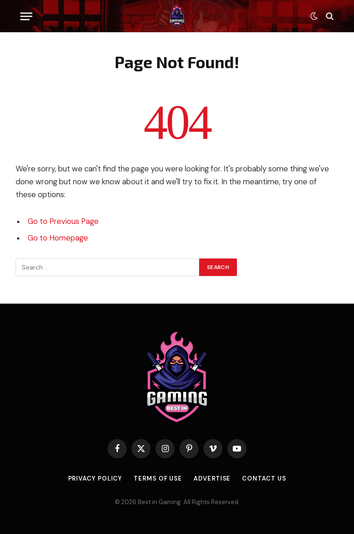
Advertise (212, 478)
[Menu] (26, 16)
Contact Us (264, 478)
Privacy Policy (95, 478)
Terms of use (158, 478)
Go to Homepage (58, 238)
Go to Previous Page (63, 221)
